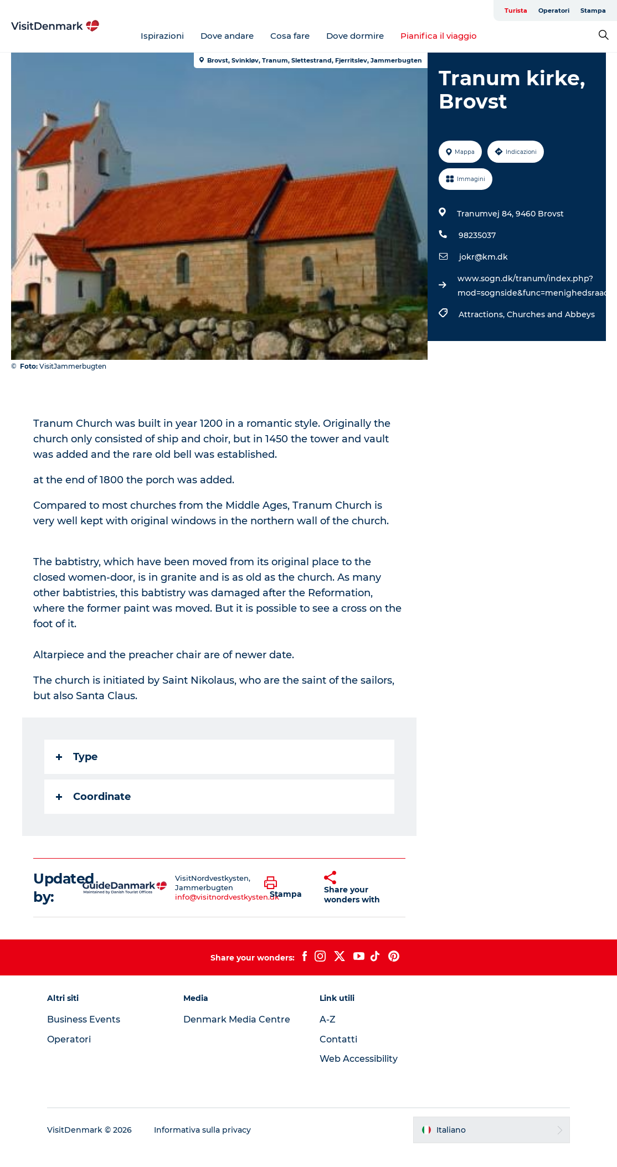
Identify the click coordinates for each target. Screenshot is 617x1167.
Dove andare (227, 35)
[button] (285, 888)
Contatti (338, 1039)
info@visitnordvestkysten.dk (227, 896)
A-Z (328, 1019)
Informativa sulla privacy (202, 1130)
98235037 (477, 235)
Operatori (553, 10)
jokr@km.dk (483, 257)
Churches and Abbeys (551, 314)
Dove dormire (355, 35)
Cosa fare (290, 35)
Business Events (83, 1019)
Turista (516, 10)
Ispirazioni (162, 35)
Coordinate (93, 797)
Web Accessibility (359, 1059)
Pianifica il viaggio (438, 35)
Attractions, (483, 314)
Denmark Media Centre (236, 1019)
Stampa (593, 10)
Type (76, 757)
